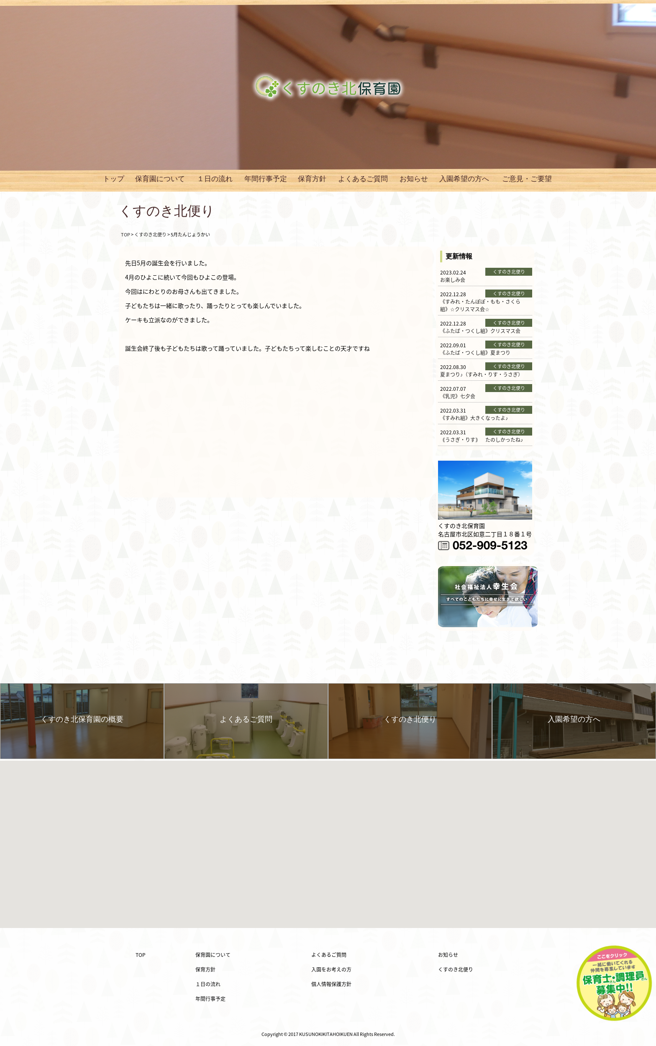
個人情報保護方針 (331, 984)
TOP (141, 955)
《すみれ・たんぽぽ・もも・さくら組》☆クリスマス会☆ (480, 305)
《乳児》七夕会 (457, 396)
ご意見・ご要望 (527, 179)
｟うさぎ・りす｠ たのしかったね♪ (481, 440)
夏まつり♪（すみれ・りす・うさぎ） (481, 374)
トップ (113, 179)
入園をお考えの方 (331, 969)
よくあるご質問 (363, 179)
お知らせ (414, 179)
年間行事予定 (265, 179)
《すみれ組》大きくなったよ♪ (474, 418)
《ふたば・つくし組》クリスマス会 (480, 331)
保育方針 (312, 179)
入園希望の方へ (464, 179)
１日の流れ (215, 179)
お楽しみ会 (452, 280)
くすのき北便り (455, 969)
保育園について (160, 179)
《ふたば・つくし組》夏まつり (475, 352)
